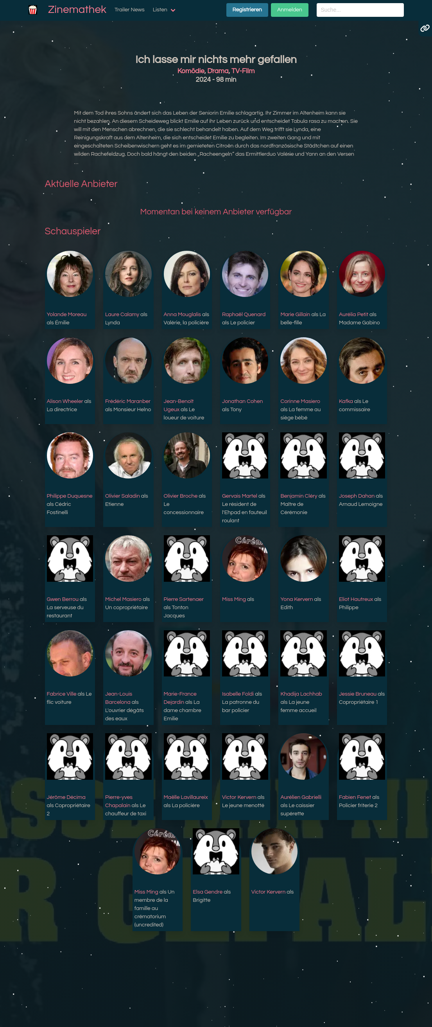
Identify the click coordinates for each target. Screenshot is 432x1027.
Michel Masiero (123, 599)
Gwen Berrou (63, 599)
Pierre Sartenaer (184, 599)
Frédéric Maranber (128, 401)
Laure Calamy (122, 314)
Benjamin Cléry (298, 496)
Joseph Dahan (357, 496)
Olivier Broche (181, 496)
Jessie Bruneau (357, 694)
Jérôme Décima (66, 797)
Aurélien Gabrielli (300, 797)
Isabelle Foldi (238, 694)
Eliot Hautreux (356, 599)
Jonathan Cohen (242, 401)
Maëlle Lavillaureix (186, 797)
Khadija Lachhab (301, 694)
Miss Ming (234, 599)
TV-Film (243, 71)
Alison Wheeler (65, 401)
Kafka (346, 401)
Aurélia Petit (353, 314)
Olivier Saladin (122, 496)
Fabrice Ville (62, 694)
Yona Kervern (296, 599)
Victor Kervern (239, 797)
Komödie (190, 71)
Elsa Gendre (207, 892)
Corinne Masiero (300, 401)
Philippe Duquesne (70, 496)
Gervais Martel (239, 496)
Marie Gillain (295, 314)
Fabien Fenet (355, 797)
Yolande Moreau (67, 314)
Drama (217, 71)
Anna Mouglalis (182, 314)
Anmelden (289, 10)
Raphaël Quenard (243, 314)
